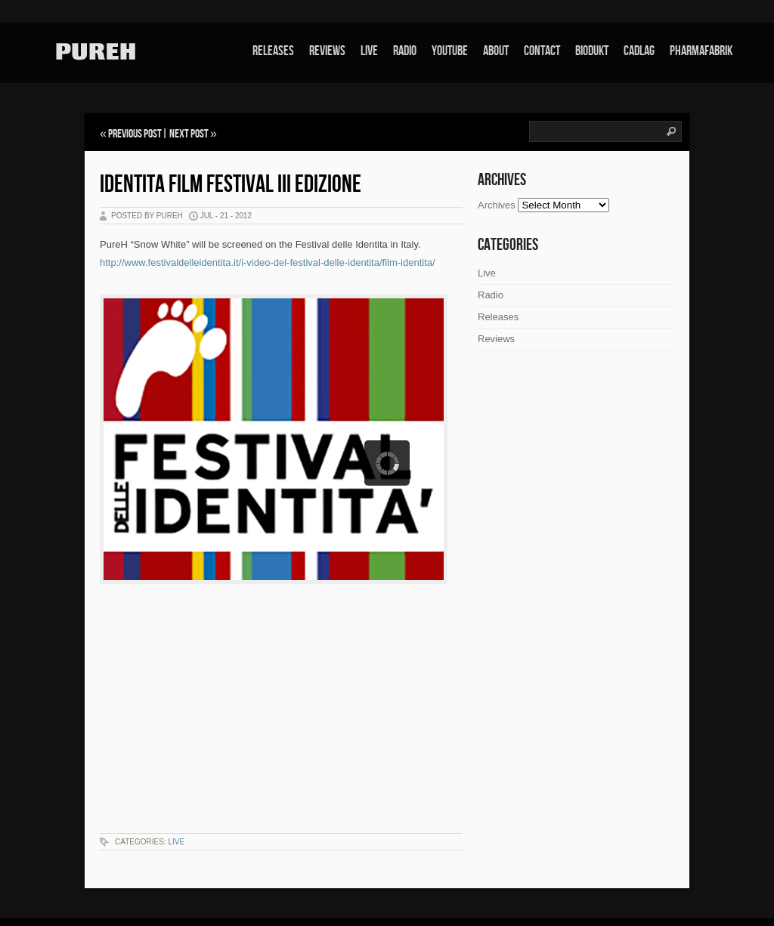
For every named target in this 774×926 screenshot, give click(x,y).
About (496, 51)
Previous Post (135, 134)
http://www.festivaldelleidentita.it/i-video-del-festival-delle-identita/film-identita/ (267, 262)
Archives (496, 205)
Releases (273, 51)
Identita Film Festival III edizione (230, 184)
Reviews (327, 51)
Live (369, 51)
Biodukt (591, 51)
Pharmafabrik (701, 51)
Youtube (450, 51)
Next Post (189, 134)
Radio (404, 51)
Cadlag (639, 51)
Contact (542, 51)
